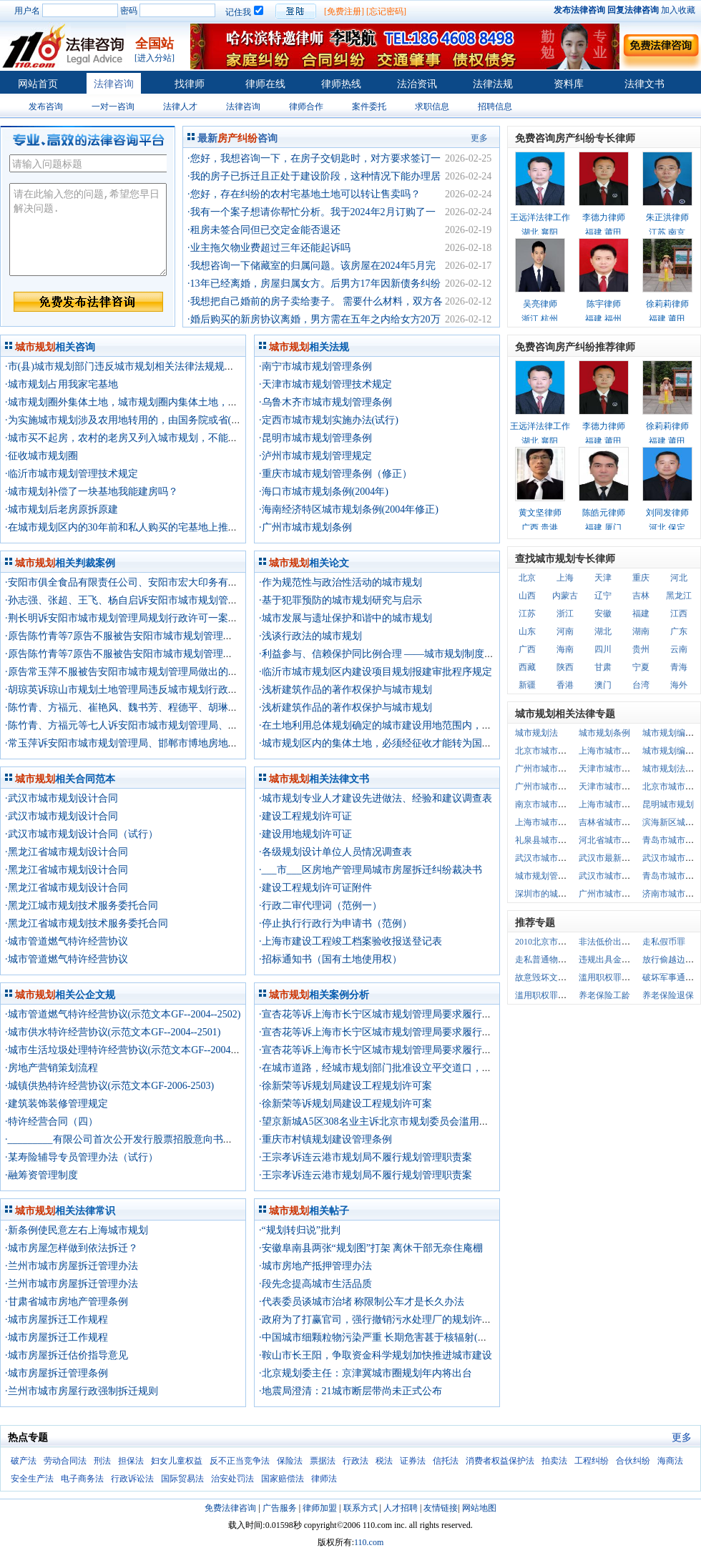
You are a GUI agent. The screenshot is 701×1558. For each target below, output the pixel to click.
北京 (527, 578)
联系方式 (360, 1508)
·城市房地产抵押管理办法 (315, 1266)
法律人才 (180, 107)
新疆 (527, 685)
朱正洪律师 (667, 217)
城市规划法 (536, 733)
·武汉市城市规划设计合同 (61, 798)
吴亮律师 (540, 304)
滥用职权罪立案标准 (617, 977)
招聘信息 (495, 107)
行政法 (355, 1461)
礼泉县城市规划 (545, 840)
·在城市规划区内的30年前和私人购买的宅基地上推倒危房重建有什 (151, 527)
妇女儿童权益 (176, 1461)
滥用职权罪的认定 (549, 995)
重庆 (640, 578)
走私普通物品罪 (545, 960)
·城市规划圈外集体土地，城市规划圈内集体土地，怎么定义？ (141, 402)
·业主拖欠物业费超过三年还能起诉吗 (268, 247)
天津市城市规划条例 (617, 787)
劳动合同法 (65, 1461)
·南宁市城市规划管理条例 (315, 366)
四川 (603, 649)
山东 (527, 631)
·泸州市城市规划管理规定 (315, 455)
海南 (565, 649)
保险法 (290, 1461)
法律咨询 (114, 84)
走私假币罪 (663, 942)
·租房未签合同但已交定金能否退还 (263, 230)
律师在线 (265, 84)
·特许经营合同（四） (51, 1121)
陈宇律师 (604, 304)
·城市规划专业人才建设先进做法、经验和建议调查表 (375, 798)
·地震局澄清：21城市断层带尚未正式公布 (350, 1391)
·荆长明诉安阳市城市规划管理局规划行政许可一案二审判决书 (141, 618)
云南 (678, 649)
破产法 (23, 1461)
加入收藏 (678, 10)
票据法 (322, 1461)
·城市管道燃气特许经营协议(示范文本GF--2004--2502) (122, 1014)
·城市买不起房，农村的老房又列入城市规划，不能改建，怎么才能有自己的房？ (181, 438)
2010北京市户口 (545, 942)
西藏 (527, 667)
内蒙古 (565, 596)
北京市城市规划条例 (553, 751)
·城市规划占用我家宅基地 (61, 384)
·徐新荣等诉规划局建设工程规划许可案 (345, 1085)
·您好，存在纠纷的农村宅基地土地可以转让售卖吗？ (304, 194)
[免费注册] (344, 11)
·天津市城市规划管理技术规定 (325, 384)
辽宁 (603, 596)
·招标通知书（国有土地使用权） (330, 959)
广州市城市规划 (545, 769)
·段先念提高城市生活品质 (315, 1283)
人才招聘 (400, 1508)
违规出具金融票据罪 (617, 960)
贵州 (640, 649)
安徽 (603, 613)
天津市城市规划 (609, 769)
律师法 (324, 1479)
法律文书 (644, 84)
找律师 (190, 84)
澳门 (603, 685)
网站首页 (38, 84)
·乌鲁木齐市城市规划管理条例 (325, 402)
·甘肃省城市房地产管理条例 (66, 1301)
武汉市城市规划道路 (553, 858)
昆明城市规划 (668, 804)
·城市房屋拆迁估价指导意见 (66, 1355)
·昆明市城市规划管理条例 (315, 438)
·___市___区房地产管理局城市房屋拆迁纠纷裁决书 (370, 869)
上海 (565, 578)
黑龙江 (679, 596)
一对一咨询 (113, 107)
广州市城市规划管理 (617, 894)
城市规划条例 (604, 733)
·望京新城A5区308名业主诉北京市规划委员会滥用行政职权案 (394, 1121)
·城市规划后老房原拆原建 (61, 509)
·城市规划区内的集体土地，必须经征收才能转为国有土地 (385, 743)
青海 (678, 667)
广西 (527, 649)
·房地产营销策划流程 (51, 1068)
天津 (603, 578)
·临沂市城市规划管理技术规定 (71, 473)
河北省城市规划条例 (617, 840)
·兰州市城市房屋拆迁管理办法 (71, 1266)
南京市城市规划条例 (553, 804)
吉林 (640, 596)
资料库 (569, 84)
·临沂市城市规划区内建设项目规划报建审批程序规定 (375, 671)
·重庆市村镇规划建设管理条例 (325, 1139)
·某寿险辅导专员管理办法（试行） (81, 1157)
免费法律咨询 (230, 1508)
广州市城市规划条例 (553, 787)
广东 (678, 631)
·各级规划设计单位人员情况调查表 (335, 852)
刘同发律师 (667, 513)
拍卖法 (554, 1461)
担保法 (131, 1461)
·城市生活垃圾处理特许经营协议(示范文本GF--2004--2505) (132, 1050)
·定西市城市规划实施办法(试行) (328, 420)
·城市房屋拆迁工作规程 (56, 1319)
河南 (565, 631)
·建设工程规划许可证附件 (315, 887)
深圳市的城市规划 (549, 894)
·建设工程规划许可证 (305, 816)
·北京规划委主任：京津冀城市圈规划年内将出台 (365, 1373)
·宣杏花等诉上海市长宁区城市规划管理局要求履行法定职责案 (395, 1014)
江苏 (527, 613)
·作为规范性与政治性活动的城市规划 (340, 582)
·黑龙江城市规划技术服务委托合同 (81, 905)
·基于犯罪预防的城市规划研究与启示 (340, 600)
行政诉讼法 (132, 1479)
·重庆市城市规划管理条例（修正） (335, 473)
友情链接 (440, 1508)
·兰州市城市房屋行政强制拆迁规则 (81, 1391)
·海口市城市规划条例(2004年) (323, 491)
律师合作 (306, 107)
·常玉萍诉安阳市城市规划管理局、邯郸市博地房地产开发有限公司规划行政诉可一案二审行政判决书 (226, 743)
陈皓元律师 (603, 513)
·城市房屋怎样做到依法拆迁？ (71, 1248)
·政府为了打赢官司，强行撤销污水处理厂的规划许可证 (380, 1319)
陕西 (565, 667)
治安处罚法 (232, 1479)
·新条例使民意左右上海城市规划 (76, 1230)
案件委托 (369, 107)
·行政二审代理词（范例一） (320, 905)
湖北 (603, 631)
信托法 (446, 1461)
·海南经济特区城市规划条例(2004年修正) (348, 509)
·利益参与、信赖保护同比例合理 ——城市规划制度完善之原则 (396, 654)
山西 (527, 596)
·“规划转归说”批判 (299, 1230)
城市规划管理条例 (549, 876)
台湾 (640, 685)
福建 (640, 613)
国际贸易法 (182, 1479)
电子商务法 (82, 1479)
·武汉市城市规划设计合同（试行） (81, 834)
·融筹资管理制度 (41, 1175)
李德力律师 (603, 217)
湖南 (640, 631)
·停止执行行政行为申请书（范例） (335, 923)
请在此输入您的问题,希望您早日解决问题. (88, 229)
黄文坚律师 (540, 513)
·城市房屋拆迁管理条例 (56, 1373)
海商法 (670, 1461)
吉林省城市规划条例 (617, 822)
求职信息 (432, 107)
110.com (368, 1542)
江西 (678, 613)
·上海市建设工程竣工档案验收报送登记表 (350, 941)
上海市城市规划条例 (617, 804)
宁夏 (640, 667)
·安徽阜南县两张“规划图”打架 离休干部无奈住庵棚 (371, 1248)
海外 (678, 685)
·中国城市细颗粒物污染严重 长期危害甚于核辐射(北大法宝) (390, 1337)
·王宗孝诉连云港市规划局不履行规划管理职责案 (365, 1157)
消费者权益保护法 (500, 1461)
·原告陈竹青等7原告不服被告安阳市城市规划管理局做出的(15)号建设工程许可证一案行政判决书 (217, 636)
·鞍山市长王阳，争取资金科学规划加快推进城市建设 (375, 1355)
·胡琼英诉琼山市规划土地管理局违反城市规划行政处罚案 (131, 689)
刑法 (102, 1461)
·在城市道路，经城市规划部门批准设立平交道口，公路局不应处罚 (405, 1068)
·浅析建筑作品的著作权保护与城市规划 (345, 689)
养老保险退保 (668, 995)
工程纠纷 (591, 1461)
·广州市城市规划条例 (305, 527)
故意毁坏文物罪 (545, 977)
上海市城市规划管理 (553, 822)
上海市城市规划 (609, 751)
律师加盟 (320, 1508)
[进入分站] (154, 58)
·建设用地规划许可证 (305, 834)
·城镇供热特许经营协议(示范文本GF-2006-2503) (109, 1085)
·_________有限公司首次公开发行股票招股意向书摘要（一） (139, 1139)
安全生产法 (32, 1479)
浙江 (565, 613)
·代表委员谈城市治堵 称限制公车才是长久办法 (361, 1301)
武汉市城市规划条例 (617, 876)
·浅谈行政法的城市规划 (310, 636)
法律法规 (493, 84)
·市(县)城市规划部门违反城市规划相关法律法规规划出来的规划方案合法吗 (170, 366)
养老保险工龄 (604, 995)
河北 (678, 578)
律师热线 (341, 84)
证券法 (413, 1461)
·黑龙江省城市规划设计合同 (66, 852)
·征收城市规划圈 (41, 455)
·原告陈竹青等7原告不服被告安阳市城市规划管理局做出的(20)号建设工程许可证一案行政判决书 (217, 654)
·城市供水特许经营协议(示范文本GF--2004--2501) (112, 1032)
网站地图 (479, 1508)
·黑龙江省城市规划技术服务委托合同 (86, 923)
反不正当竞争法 (240, 1461)
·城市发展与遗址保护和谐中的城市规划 (345, 618)
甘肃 (603, 667)
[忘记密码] (386, 11)
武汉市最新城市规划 (617, 858)
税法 (384, 1461)
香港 (565, 685)
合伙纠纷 (633, 1461)
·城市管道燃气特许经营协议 (66, 941)
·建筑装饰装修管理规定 (56, 1103)
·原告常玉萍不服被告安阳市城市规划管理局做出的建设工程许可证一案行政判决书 (186, 671)
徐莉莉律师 (667, 304)
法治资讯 (417, 84)
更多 (479, 138)
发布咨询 (46, 107)
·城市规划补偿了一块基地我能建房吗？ (91, 491)
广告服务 (280, 1508)
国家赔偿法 (282, 1479)
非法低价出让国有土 (617, 942)
